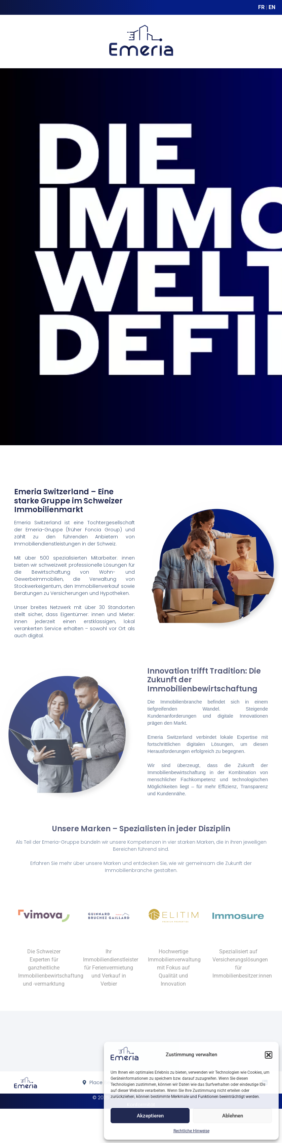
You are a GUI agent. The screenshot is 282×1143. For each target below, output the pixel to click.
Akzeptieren (150, 1116)
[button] (268, 1055)
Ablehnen (232, 1116)
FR (261, 7)
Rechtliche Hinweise (191, 1131)
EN (272, 7)
